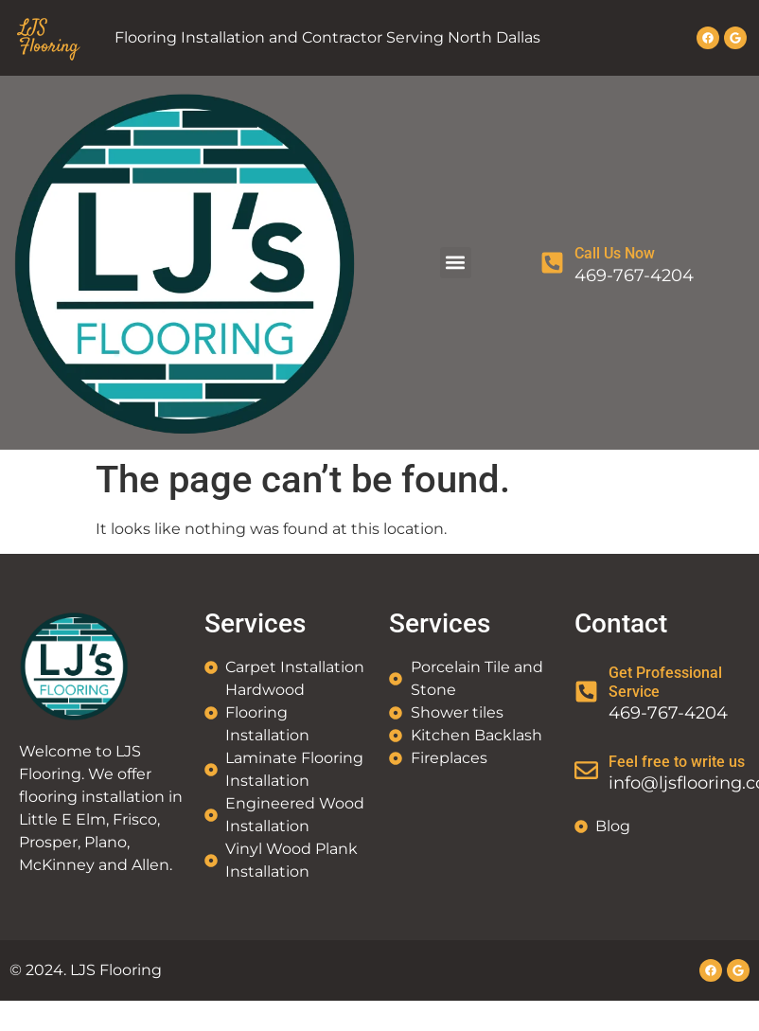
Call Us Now (614, 253)
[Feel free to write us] (586, 770)
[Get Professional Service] (586, 691)
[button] (455, 262)
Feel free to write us (677, 762)
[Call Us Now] (552, 263)
